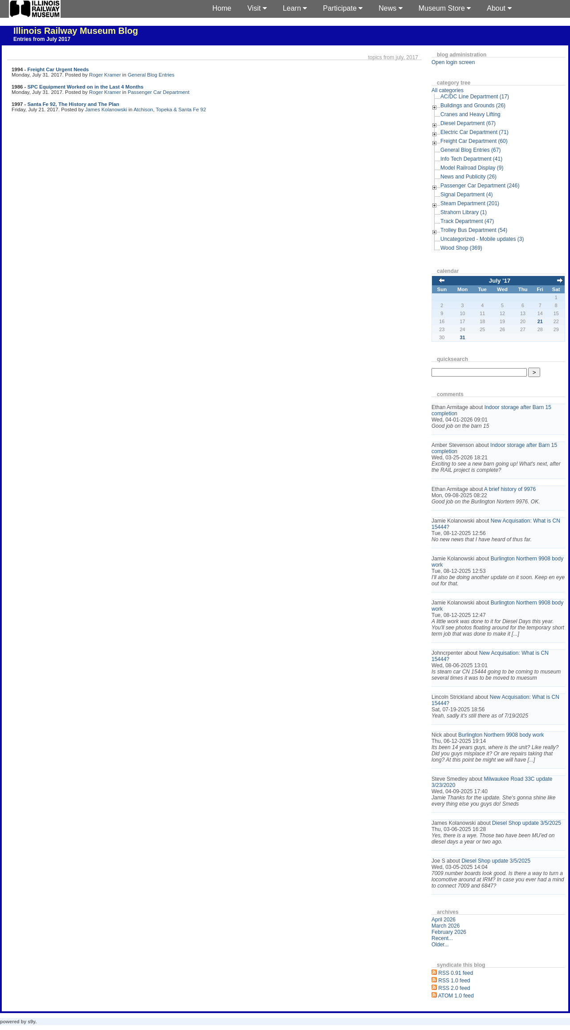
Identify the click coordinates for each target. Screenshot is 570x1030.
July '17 (499, 280)
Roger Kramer (105, 74)
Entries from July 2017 (41, 39)
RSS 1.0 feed (454, 980)
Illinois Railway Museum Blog (75, 31)
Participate (342, 8)
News (390, 8)
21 (540, 321)
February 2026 (449, 932)
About (499, 8)
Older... (440, 944)
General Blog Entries (151, 74)
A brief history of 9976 (510, 489)
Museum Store (445, 8)
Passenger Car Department (159, 92)
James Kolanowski (106, 109)
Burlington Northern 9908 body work (501, 735)
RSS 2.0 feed (454, 988)
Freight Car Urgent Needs (58, 69)
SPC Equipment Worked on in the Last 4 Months (85, 86)
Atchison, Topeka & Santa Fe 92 (170, 109)
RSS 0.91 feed (455, 973)
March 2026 (446, 926)
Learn (295, 8)
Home (222, 8)
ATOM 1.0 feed (456, 996)
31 (462, 337)
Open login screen (453, 62)
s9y (31, 1021)
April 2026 (444, 919)
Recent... (442, 938)
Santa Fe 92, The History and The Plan (73, 104)
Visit (256, 8)
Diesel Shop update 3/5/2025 (526, 823)
